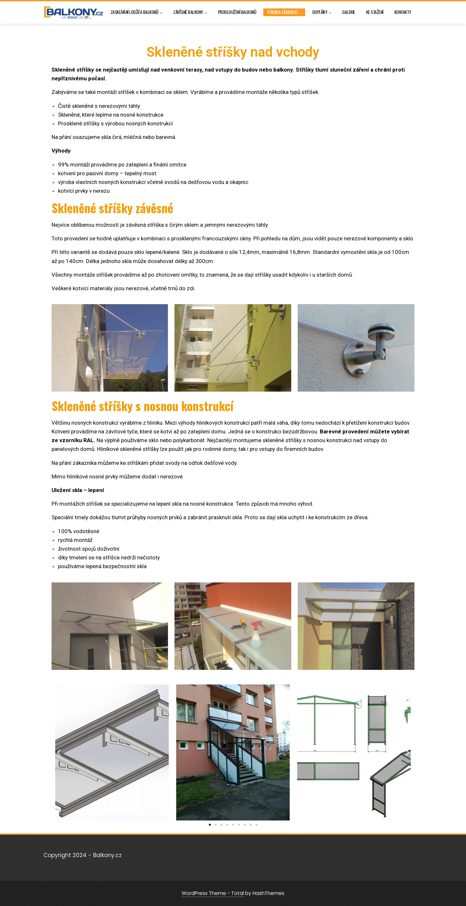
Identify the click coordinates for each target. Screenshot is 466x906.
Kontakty (402, 11)
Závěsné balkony (190, 12)
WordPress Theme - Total (213, 893)
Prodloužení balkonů (237, 11)
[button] (59, 752)
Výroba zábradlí (284, 12)
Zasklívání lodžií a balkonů (136, 12)
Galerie (348, 11)
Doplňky (321, 12)
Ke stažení (374, 11)
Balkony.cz (107, 855)
